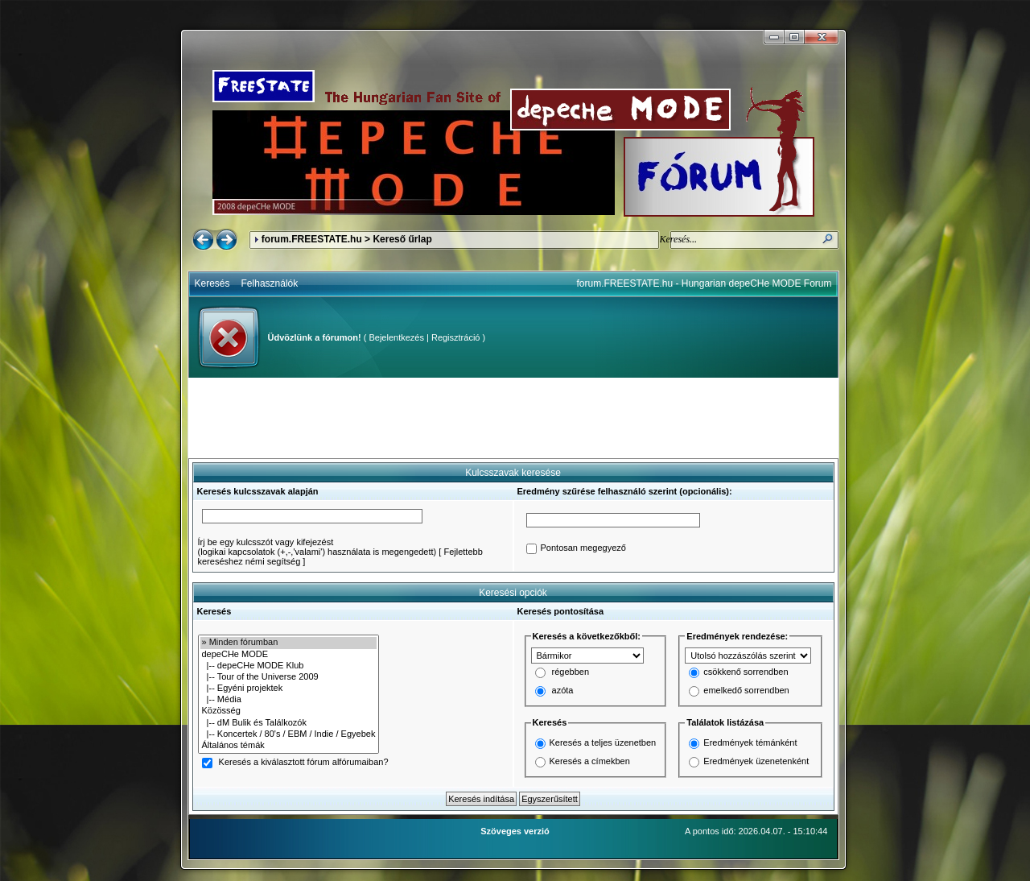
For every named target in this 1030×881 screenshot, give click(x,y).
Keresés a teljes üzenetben (603, 742)
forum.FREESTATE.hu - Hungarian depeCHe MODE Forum (704, 283)
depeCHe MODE (288, 654)
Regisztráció (455, 337)
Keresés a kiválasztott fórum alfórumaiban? (304, 762)
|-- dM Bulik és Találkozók (288, 723)
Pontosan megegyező (583, 548)
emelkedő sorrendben (746, 691)
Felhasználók (270, 283)
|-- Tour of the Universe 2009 (288, 677)
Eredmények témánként (750, 742)
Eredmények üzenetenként (756, 761)
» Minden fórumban (288, 642)
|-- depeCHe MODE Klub (288, 666)
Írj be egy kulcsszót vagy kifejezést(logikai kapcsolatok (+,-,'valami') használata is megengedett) (317, 546)
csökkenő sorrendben (745, 672)
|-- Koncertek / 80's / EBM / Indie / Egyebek (288, 734)
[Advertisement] (513, 418)
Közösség (288, 711)
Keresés (212, 283)
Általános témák (288, 745)
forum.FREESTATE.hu (312, 239)
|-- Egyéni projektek (288, 688)
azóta (563, 691)
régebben (571, 672)
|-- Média (288, 699)
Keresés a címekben (590, 761)
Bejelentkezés (396, 337)
